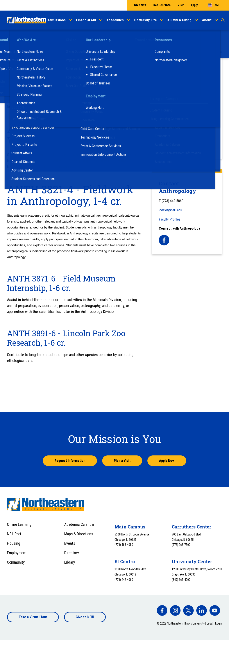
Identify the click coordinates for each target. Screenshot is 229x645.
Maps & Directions (78, 534)
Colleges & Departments (56, 38)
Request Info (162, 5)
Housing (13, 543)
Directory (71, 552)
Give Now (140, 5)
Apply (194, 5)
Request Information (69, 461)
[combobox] (213, 5)
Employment (17, 552)
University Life (145, 20)
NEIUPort (14, 534)
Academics (115, 20)
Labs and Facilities (170, 127)
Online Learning (19, 524)
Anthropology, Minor (171, 117)
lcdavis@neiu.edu (170, 210)
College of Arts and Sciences (97, 38)
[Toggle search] (222, 20)
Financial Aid (86, 20)
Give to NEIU (85, 617)
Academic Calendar (79, 524)
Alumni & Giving (179, 20)
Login (218, 623)
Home (11, 38)
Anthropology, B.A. (170, 108)
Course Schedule (169, 88)
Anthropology (152, 38)
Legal (210, 623)
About (206, 20)
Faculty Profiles (168, 98)
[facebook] (164, 240)
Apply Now (167, 461)
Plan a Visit (122, 461)
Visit (181, 5)
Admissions (57, 20)
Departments (130, 38)
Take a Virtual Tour (33, 617)
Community (16, 562)
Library (69, 562)
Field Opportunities (171, 146)
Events (69, 543)
